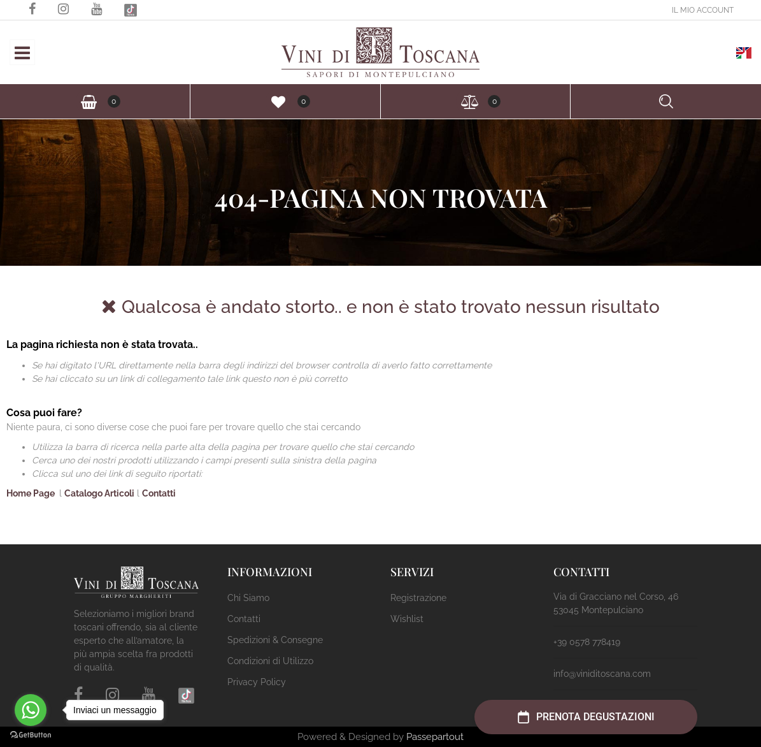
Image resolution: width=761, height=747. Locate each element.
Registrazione (418, 598)
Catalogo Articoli (99, 493)
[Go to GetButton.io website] (30, 734)
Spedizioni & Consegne (275, 640)
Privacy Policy (256, 682)
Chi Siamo (248, 598)
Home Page (31, 493)
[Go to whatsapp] (30, 710)
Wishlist (406, 619)
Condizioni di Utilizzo (270, 661)
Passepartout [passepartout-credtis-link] (435, 737)
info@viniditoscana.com (602, 674)
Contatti (159, 493)
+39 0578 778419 (586, 642)
